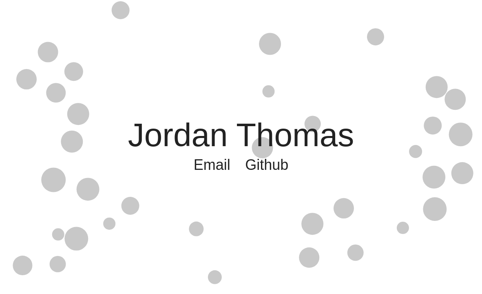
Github (266, 164)
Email (212, 164)
